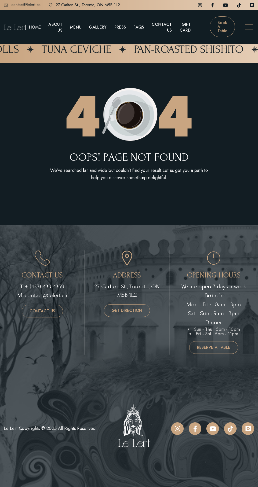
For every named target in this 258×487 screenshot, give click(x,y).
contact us (42, 311)
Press (120, 27)
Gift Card (185, 27)
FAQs (139, 27)
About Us (55, 27)
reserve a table (213, 347)
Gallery (98, 27)
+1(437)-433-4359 (44, 286)
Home (35, 27)
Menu (75, 27)
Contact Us (162, 27)
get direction (127, 310)
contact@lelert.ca (22, 5)
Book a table (222, 27)
